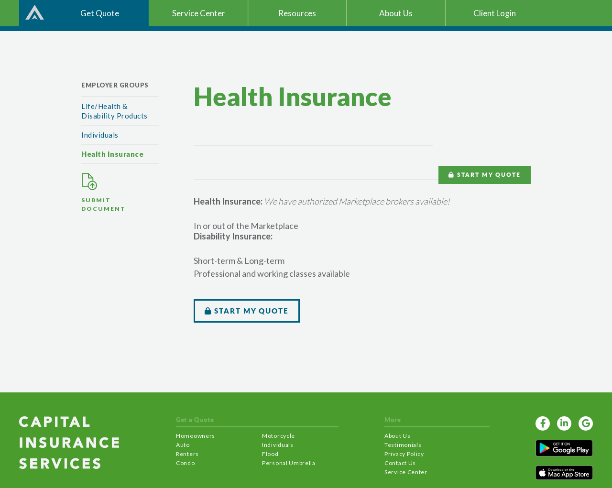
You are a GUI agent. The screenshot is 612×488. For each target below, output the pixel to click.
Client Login (494, 13)
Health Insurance (112, 154)
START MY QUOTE (484, 174)
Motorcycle (278, 435)
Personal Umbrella (289, 462)
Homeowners (195, 435)
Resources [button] (297, 13)
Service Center (405, 472)
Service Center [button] (198, 13)
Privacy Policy (404, 453)
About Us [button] (396, 13)
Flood (270, 453)
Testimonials (402, 444)
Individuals (100, 134)
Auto (183, 444)
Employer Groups (115, 85)
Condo (185, 462)
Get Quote (99, 13)
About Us (397, 435)
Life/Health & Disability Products (114, 111)
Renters (187, 453)
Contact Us (400, 462)
